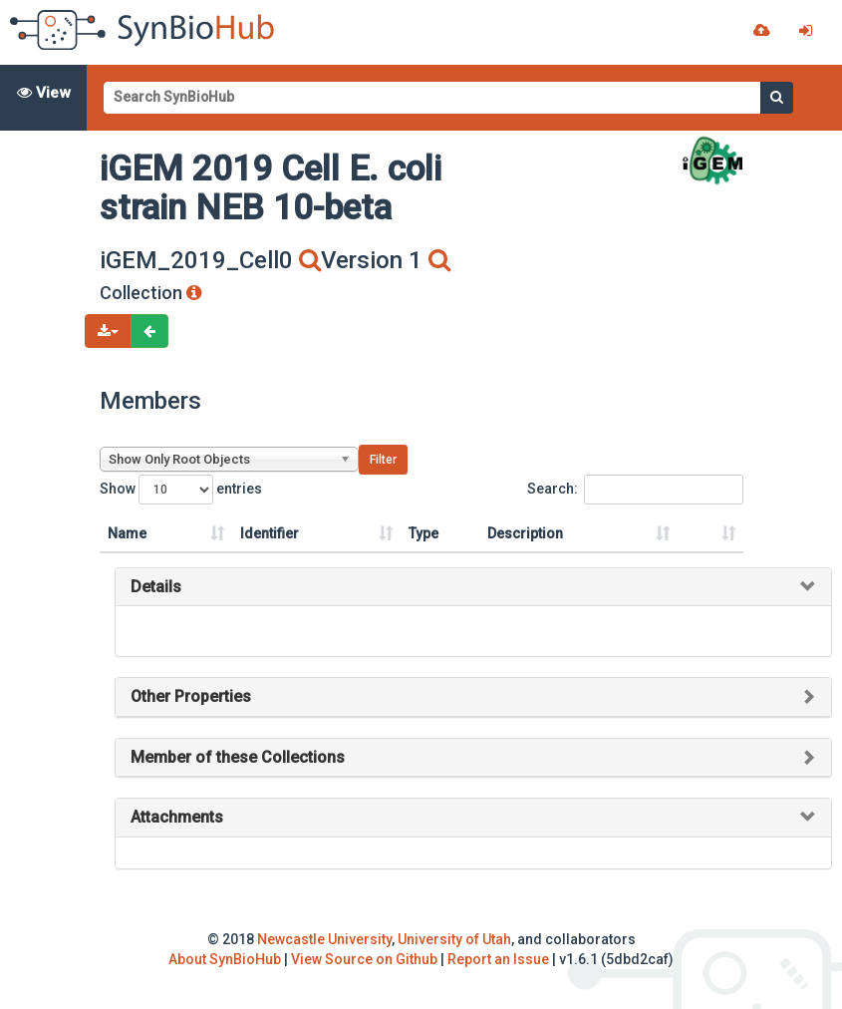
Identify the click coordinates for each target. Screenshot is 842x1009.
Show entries (181, 489)
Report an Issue (498, 959)
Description (525, 533)
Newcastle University (324, 939)
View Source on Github (364, 959)
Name (127, 533)
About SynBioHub (224, 959)
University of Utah (454, 939)
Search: (635, 489)
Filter (383, 460)
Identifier (269, 533)
